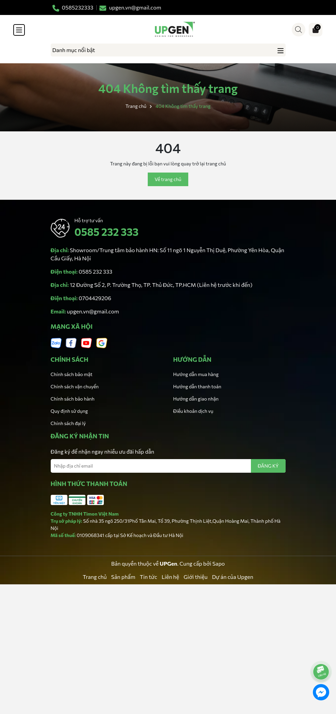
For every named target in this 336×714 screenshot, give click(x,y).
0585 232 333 (107, 231)
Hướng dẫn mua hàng (196, 374)
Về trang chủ (168, 179)
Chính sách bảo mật (72, 374)
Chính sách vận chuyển (75, 386)
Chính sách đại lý (68, 423)
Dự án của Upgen (232, 576)
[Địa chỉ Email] (168, 466)
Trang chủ (95, 576)
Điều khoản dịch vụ (193, 411)
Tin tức (148, 576)
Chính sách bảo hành (73, 399)
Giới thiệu (195, 576)
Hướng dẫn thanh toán (197, 386)
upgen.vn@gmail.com (93, 311)
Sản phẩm (123, 576)
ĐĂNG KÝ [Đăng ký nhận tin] (268, 466)
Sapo (218, 563)
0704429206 (95, 298)
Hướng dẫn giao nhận (196, 399)
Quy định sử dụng (69, 411)
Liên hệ (170, 576)
